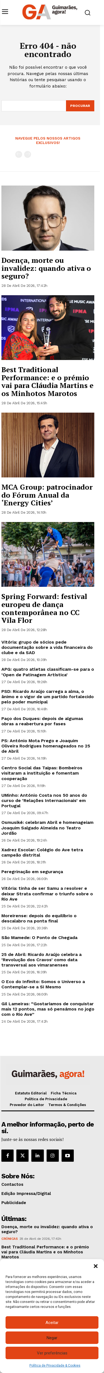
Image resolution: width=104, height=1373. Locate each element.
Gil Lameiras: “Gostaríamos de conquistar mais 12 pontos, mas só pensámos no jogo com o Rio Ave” (47, 1009)
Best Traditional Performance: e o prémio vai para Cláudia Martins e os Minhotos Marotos (47, 381)
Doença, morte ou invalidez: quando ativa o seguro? (46, 268)
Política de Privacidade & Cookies (54, 1365)
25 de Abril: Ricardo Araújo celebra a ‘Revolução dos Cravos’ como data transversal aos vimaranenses (41, 960)
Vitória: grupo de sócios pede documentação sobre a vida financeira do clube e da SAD (47, 647)
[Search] (80, 105)
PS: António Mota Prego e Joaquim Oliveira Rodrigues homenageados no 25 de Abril (45, 746)
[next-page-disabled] (27, 154)
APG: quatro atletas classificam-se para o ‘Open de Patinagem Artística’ (47, 672)
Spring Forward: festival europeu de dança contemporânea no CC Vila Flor (44, 608)
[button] (95, 1266)
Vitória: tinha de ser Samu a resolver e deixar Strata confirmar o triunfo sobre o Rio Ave (47, 893)
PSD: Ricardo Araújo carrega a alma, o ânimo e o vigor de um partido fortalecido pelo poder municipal (47, 697)
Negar (52, 1337)
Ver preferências (52, 1353)
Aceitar (52, 1322)
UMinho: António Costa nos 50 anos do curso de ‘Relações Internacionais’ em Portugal (44, 800)
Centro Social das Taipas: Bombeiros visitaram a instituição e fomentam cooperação (41, 773)
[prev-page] (18, 154)
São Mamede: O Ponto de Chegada (39, 937)
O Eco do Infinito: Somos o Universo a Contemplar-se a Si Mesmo (43, 984)
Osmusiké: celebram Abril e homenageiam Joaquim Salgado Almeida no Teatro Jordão (47, 827)
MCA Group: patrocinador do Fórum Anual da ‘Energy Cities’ (47, 494)
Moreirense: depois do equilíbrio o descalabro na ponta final (39, 918)
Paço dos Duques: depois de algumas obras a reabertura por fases (42, 721)
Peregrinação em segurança (32, 871)
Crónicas (9, 1239)
